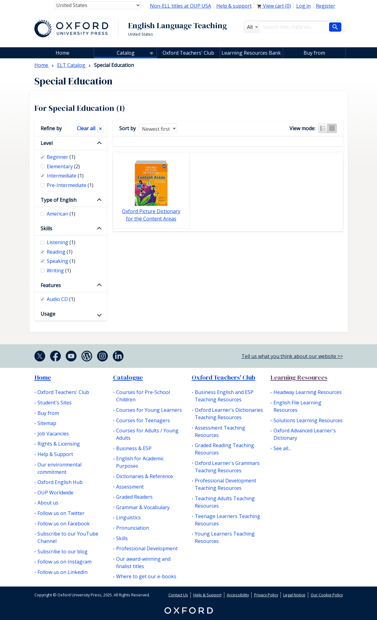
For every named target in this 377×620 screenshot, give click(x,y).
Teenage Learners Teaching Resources (227, 520)
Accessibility (238, 595)
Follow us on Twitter (60, 513)
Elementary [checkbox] (63, 166)
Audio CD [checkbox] (61, 299)
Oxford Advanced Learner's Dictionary (304, 434)
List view (323, 128)
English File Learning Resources (297, 406)
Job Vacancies (53, 433)
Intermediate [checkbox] (65, 175)
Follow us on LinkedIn (62, 572)
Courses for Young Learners (149, 410)
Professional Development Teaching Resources (225, 484)
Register (325, 5)
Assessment (130, 486)
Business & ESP (133, 448)
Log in (303, 5)
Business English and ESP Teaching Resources (224, 396)
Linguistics (128, 517)
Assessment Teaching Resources (220, 431)
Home (42, 377)
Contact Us (178, 595)
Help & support (234, 5)
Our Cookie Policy (327, 595)
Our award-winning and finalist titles (143, 563)
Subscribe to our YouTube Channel (67, 537)
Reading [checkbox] (60, 251)
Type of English (59, 200)
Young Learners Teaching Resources (225, 537)
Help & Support (55, 454)
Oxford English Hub (60, 482)
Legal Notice (294, 595)
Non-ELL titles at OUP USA (180, 5)
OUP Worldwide (55, 492)
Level (47, 143)
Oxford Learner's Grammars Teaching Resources (227, 467)
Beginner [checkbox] (61, 157)
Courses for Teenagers (143, 420)
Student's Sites (54, 402)
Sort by (127, 128)
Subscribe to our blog (62, 551)
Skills (46, 228)
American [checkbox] (61, 213)
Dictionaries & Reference (144, 476)
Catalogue (128, 377)
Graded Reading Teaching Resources (224, 449)
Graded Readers (134, 496)
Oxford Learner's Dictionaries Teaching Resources (229, 414)
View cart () (274, 5)
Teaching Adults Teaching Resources (225, 502)
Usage (48, 313)
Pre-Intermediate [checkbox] (70, 185)
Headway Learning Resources (307, 392)
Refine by (51, 128)
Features (51, 285)
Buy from (314, 52)
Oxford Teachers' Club (188, 52)
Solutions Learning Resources (308, 420)
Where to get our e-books (146, 576)
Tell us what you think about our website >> (292, 356)
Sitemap (46, 423)
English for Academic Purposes (140, 462)
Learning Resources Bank (251, 52)
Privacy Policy (266, 595)
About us (47, 502)
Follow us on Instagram (64, 561)
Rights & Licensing (58, 443)
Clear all (86, 128)
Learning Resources (299, 377)
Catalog (126, 52)
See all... (282, 448)
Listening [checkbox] (61, 242)
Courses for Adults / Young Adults (147, 434)
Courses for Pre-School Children (143, 396)
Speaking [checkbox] (61, 261)
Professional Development (147, 548)
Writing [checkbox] (59, 270)
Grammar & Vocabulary (143, 507)
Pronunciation (132, 527)
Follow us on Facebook (63, 523)
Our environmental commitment (59, 468)
